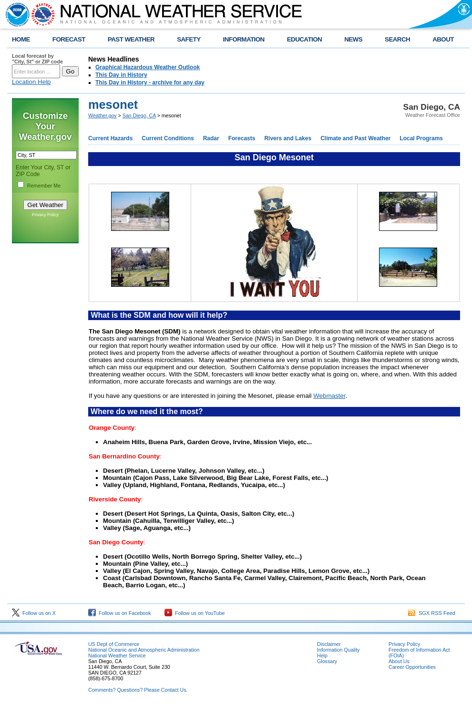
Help (322, 655)
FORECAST (68, 39)
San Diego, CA (139, 115)
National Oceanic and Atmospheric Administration (143, 650)
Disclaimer (329, 644)
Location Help (31, 81)
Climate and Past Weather (355, 138)
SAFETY (188, 39)
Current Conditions (168, 138)
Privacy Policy (45, 214)
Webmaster (329, 395)
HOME (21, 39)
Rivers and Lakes (287, 138)
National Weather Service (117, 655)
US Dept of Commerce (113, 644)
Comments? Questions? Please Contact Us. (137, 690)
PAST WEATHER (131, 39)
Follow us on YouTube (194, 613)
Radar (211, 138)
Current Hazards (110, 138)
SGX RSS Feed (431, 613)
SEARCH (397, 39)
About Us (399, 661)
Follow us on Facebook (119, 613)
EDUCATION (304, 39)
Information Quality (338, 650)
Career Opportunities (412, 667)
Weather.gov (102, 115)
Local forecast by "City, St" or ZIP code (37, 58)
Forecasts (242, 138)
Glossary (327, 661)
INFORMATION (244, 39)
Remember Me (44, 185)
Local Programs (421, 138)
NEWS (353, 39)
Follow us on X (34, 613)
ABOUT (443, 39)
